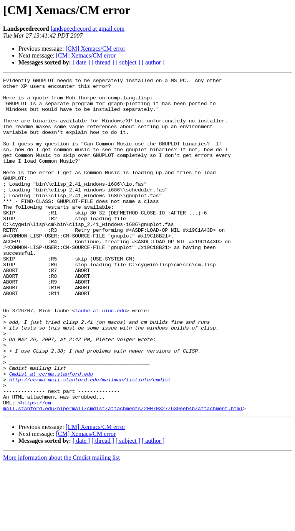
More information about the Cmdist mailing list (61, 524)
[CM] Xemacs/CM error (96, 48)
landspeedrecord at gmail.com (87, 28)
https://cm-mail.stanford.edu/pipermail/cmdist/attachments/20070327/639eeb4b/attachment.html (123, 471)
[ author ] (153, 62)
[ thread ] (102, 62)
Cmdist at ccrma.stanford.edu (51, 433)
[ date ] (81, 62)
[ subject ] (128, 62)
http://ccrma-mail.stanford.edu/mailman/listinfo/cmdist (90, 440)
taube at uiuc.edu (100, 357)
